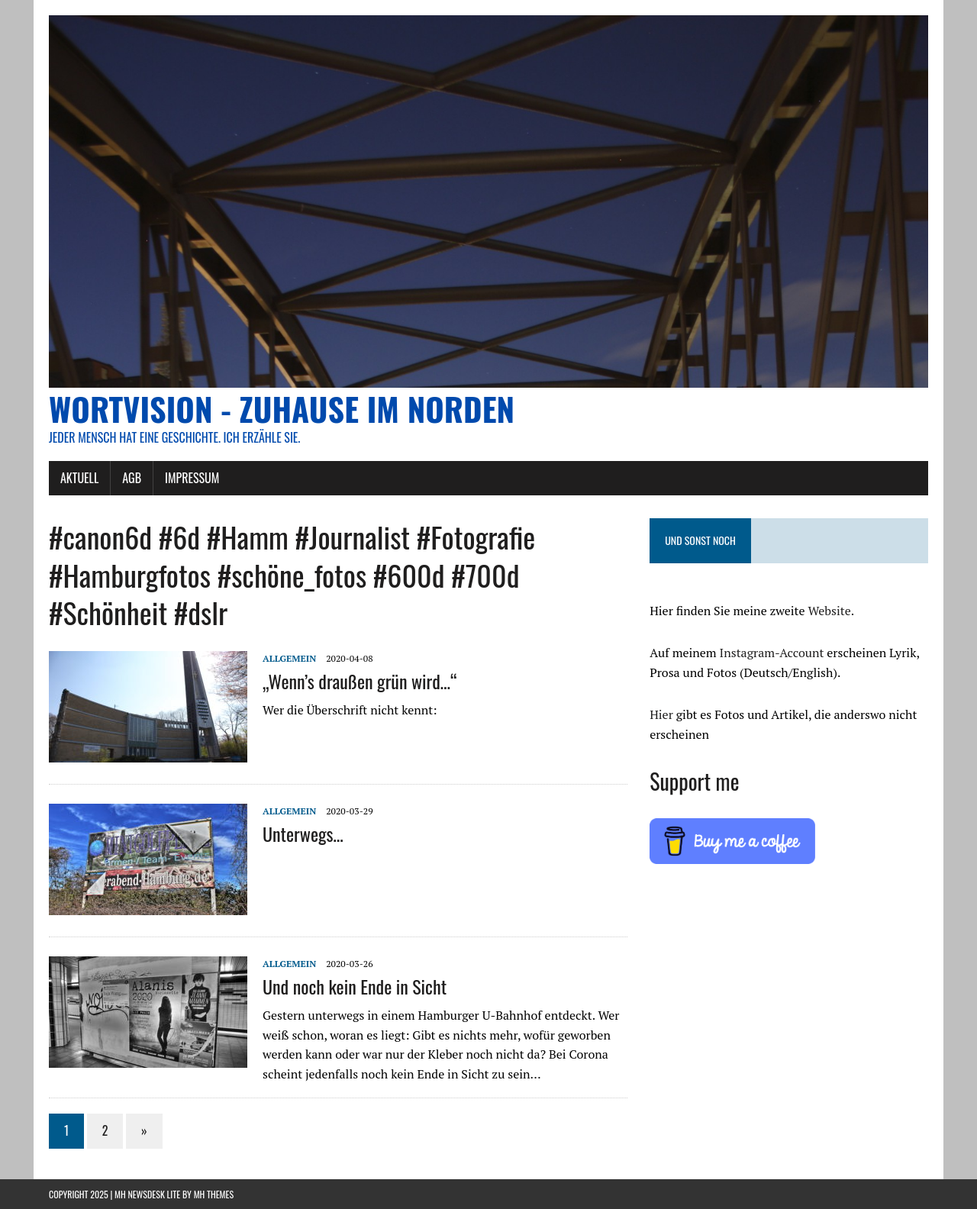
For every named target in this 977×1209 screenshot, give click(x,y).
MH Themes (214, 1194)
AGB (131, 478)
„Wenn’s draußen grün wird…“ (360, 681)
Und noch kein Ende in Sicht (355, 986)
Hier (661, 714)
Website (829, 610)
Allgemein (289, 658)
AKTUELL (79, 478)
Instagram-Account (772, 652)
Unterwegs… (303, 833)
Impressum (192, 478)
